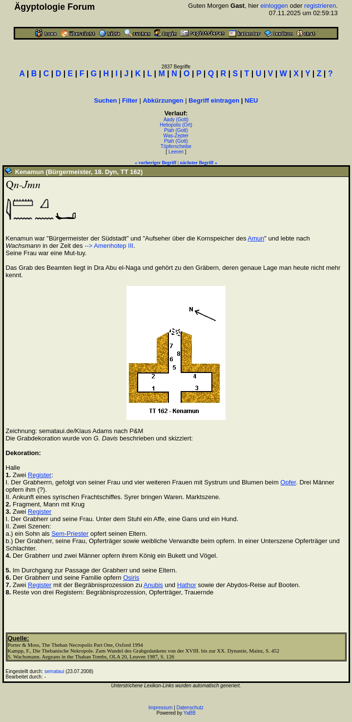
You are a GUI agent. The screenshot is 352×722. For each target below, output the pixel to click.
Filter (130, 100)
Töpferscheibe (176, 146)
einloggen (274, 5)
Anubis (153, 585)
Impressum (160, 707)
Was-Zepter (176, 135)
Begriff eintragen (213, 100)
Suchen (105, 100)
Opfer (288, 482)
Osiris (131, 577)
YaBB (190, 713)
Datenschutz (190, 707)
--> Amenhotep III (108, 245)
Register (39, 475)
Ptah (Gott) (176, 130)
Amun (256, 238)
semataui (54, 671)
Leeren (176, 151)
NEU (251, 100)
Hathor (186, 585)
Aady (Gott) (176, 119)
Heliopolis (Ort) (176, 125)
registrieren (320, 5)
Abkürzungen (163, 100)
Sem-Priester (69, 533)
